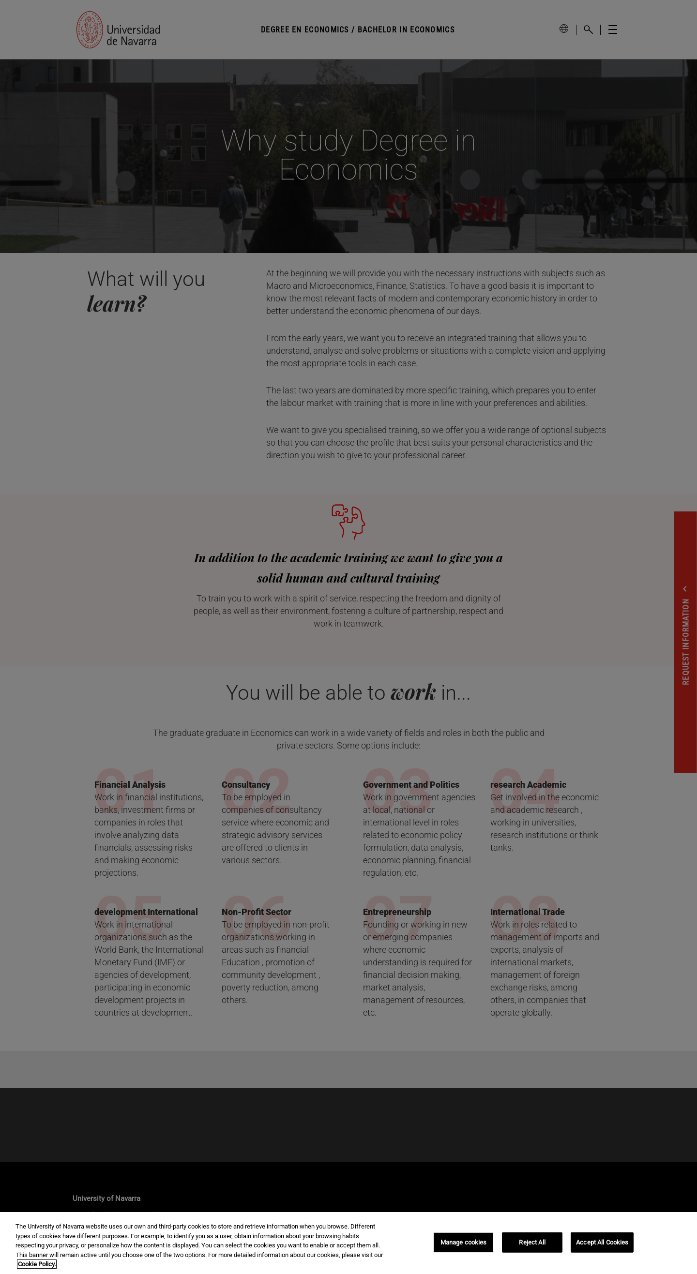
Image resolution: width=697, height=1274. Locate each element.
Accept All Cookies (602, 1242)
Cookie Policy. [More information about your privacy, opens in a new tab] (37, 1264)
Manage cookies (463, 1242)
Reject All (532, 1242)
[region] (348, 1243)
